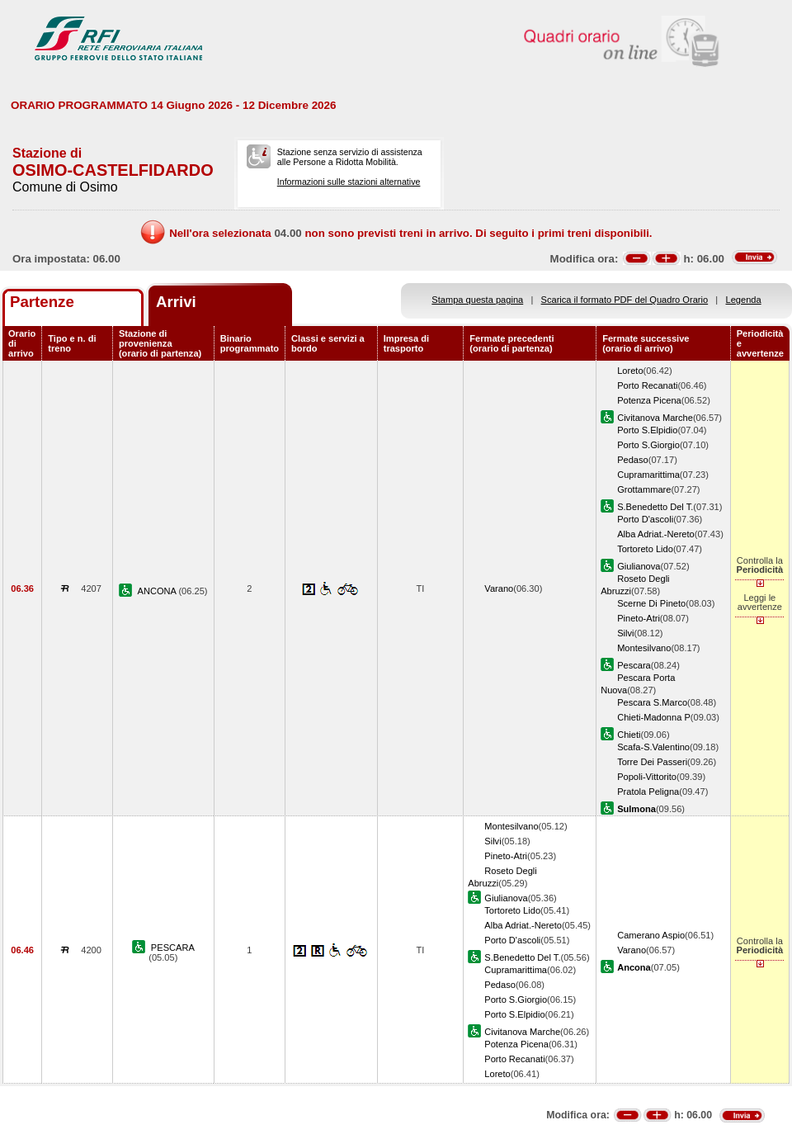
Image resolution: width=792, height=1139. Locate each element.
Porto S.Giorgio (648, 445)
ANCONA (158, 591)
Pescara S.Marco (652, 702)
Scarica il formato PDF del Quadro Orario (625, 300)
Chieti (628, 735)
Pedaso (632, 460)
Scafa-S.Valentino (653, 747)
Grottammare (644, 489)
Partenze (42, 301)
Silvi (625, 633)
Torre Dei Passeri (652, 762)
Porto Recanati (647, 385)
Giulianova (638, 566)
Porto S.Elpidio (647, 430)
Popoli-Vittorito (646, 777)
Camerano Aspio (651, 935)
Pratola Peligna (648, 791)
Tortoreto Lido (645, 549)
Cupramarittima (648, 475)
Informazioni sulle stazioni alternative (349, 182)
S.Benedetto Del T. (655, 507)
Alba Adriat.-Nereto (656, 534)
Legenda (743, 300)
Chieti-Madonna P (654, 717)
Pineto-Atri (638, 618)
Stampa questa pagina (477, 300)
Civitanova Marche (655, 418)
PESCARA (173, 947)
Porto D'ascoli (645, 519)
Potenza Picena (649, 400)
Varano (498, 588)
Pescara (634, 665)
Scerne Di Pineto (651, 603)
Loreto (630, 371)
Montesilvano (644, 648)
